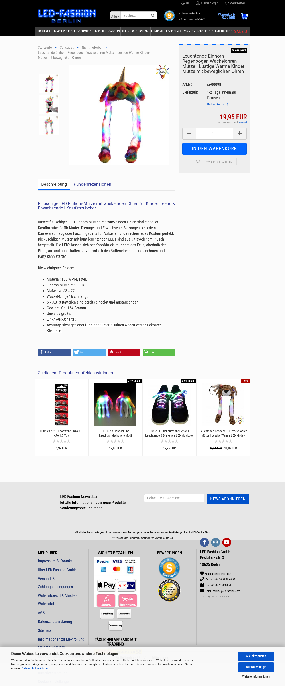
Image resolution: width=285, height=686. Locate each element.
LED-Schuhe (99, 31)
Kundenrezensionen (92, 184)
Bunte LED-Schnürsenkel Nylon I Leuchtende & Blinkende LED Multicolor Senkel (169, 433)
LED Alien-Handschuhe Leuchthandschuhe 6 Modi (115, 433)
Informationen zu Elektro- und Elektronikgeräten (61, 643)
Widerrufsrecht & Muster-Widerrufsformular (57, 599)
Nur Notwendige (256, 667)
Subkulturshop (222, 31)
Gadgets (114, 31)
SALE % (241, 31)
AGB (41, 612)
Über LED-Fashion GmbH (57, 569)
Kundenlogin (207, 3)
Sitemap (44, 630)
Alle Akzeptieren (256, 656)
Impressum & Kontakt (55, 561)
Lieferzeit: (190, 92)
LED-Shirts (43, 31)
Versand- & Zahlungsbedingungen (55, 582)
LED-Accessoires (62, 31)
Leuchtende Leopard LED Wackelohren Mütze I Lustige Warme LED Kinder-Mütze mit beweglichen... (223, 433)
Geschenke (143, 31)
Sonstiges (203, 31)
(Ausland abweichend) (217, 104)
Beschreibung (54, 184)
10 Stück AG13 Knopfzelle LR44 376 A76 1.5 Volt (61, 433)
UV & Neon (189, 31)
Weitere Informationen (256, 676)
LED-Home (157, 31)
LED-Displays (173, 31)
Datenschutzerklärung (35, 668)
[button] (54, 352)
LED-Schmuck (82, 31)
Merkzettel (235, 3)
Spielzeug (127, 31)
